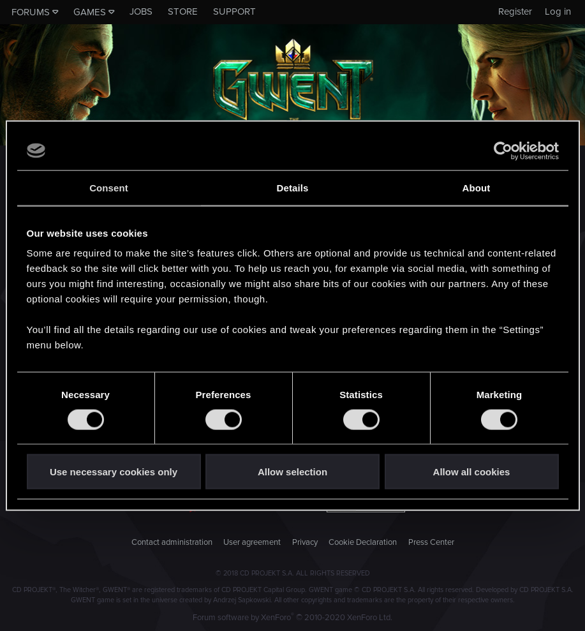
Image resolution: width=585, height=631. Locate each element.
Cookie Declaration (363, 542)
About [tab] (477, 187)
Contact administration (171, 542)
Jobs (141, 11)
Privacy (305, 542)
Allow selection (292, 471)
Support (234, 11)
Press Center (431, 542)
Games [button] (89, 12)
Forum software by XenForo (292, 617)
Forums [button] (30, 12)
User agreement (252, 542)
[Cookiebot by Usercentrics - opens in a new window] (503, 150)
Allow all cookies (471, 471)
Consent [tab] (108, 187)
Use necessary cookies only (113, 471)
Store (183, 11)
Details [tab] (293, 187)
